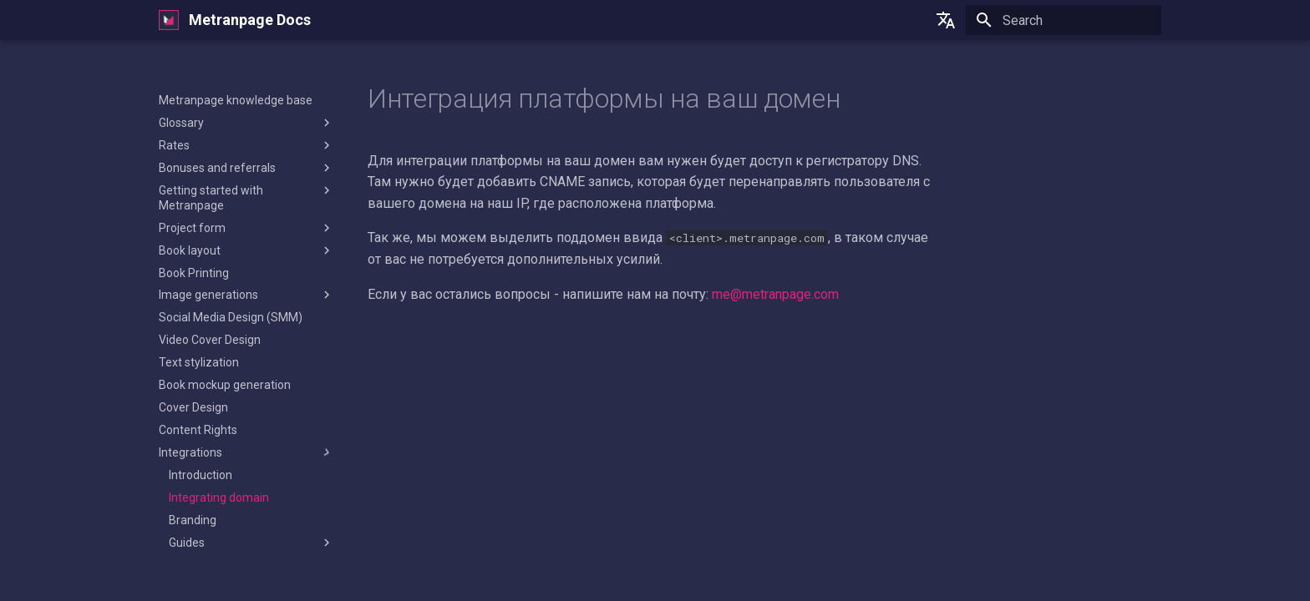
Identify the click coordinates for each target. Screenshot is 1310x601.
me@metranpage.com (775, 294)
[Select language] (945, 20)
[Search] (1063, 20)
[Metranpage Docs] (168, 20)
